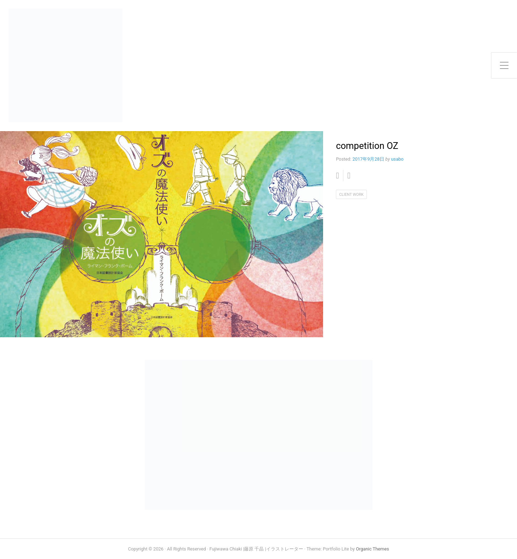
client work (351, 194)
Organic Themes (372, 549)
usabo (397, 159)
